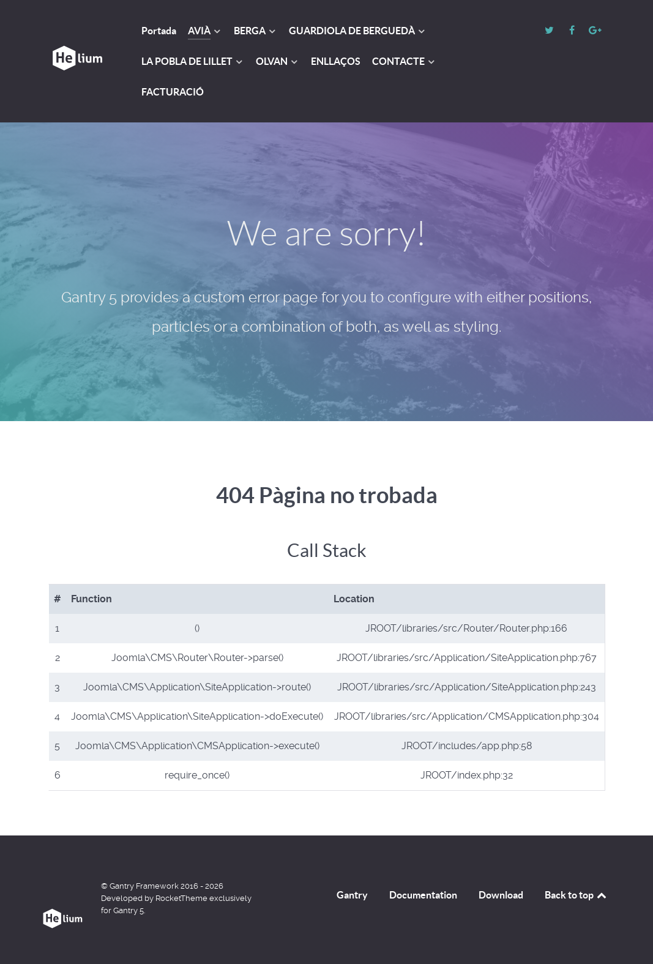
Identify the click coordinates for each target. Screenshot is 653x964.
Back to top (576, 894)
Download (501, 894)
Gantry (352, 894)
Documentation (423, 894)
